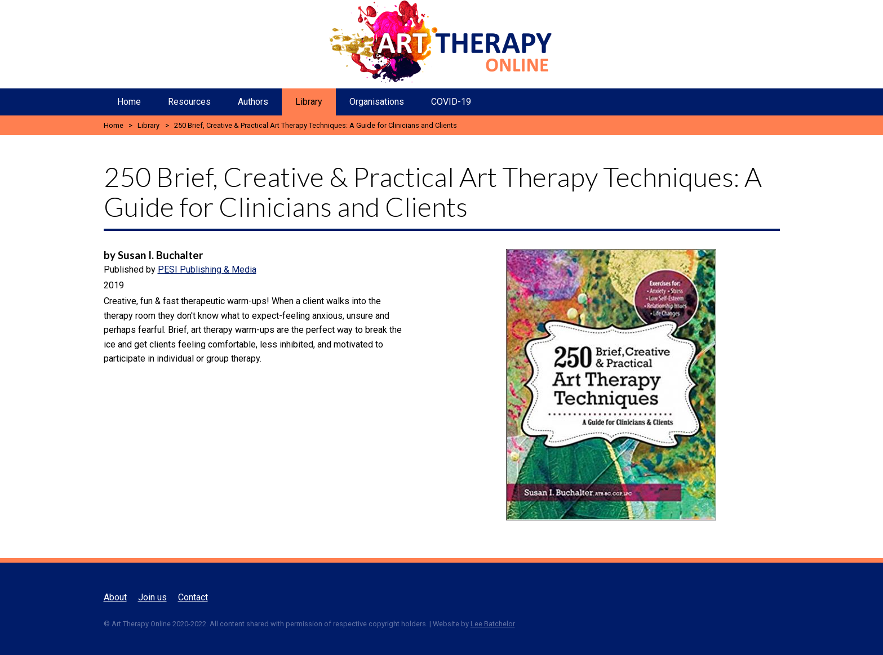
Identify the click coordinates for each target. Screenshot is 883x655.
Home (129, 101)
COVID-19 (451, 101)
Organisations (376, 101)
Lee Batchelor (493, 624)
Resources (189, 101)
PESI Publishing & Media (207, 269)
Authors (253, 101)
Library (308, 101)
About (115, 597)
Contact (193, 597)
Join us (152, 597)
